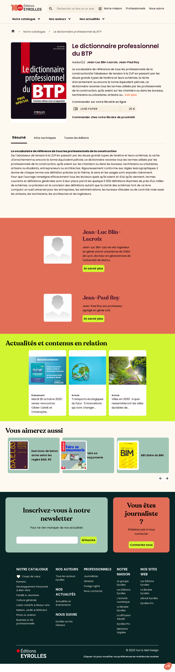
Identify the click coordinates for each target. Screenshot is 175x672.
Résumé (19, 137)
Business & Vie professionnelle (26, 636)
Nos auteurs (57, 19)
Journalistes (93, 576)
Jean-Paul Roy (129, 62)
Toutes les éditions (76, 138)
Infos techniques (45, 138)
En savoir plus (93, 268)
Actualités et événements (65, 605)
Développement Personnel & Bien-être (31, 589)
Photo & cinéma (27, 628)
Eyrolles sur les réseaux (66, 626)
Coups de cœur (29, 576)
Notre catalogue (23, 19)
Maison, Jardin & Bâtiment (27, 620)
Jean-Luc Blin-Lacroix (102, 62)
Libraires (90, 582)
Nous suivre (156, 8)
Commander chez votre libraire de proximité (103, 117)
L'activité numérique (125, 603)
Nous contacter (95, 593)
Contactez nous (141, 545)
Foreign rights (94, 587)
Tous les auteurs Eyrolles (67, 578)
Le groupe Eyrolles (124, 583)
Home (13, 31)
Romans (21, 582)
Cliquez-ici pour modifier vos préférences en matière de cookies (121, 664)
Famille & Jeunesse (29, 597)
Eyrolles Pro (126, 630)
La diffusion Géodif (125, 623)
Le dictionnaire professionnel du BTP (77, 32)
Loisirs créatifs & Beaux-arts (32, 610)
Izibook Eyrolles (146, 603)
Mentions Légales (124, 638)
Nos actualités (90, 19)
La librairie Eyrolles (125, 613)
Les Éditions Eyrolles (125, 593)
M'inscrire (88, 540)
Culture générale (27, 603)
